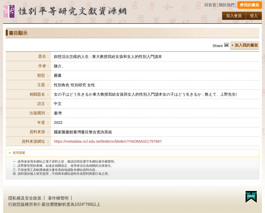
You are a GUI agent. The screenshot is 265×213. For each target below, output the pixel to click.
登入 (254, 15)
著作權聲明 (58, 198)
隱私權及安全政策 (24, 198)
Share (217, 45)
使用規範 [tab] (16, 153)
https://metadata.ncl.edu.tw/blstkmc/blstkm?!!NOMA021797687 (108, 141)
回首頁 (210, 5)
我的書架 (251, 5)
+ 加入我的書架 (244, 45)
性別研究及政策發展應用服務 (75, 11)
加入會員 (234, 15)
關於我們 (226, 5)
